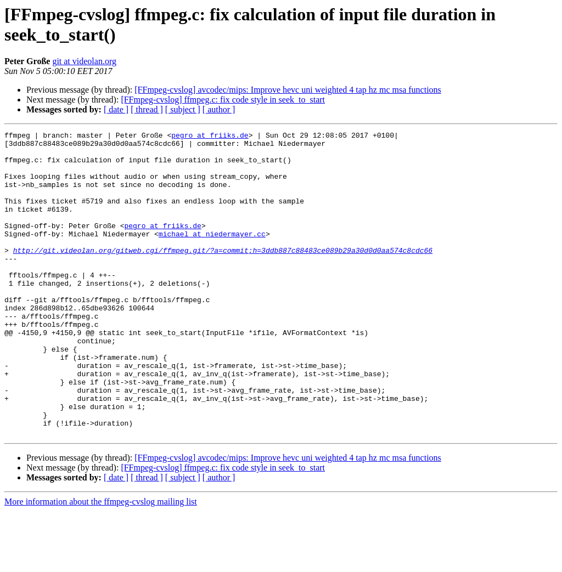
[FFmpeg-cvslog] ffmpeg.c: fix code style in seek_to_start (223, 99)
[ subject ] (182, 109)
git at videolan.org (84, 61)
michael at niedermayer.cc (212, 255)
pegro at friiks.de (209, 136)
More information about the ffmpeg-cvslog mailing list (100, 562)
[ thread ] (147, 109)
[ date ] (116, 109)
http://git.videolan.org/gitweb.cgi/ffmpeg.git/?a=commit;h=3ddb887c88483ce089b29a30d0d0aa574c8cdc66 (222, 275)
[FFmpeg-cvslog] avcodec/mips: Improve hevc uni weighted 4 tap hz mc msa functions (287, 89)
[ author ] (219, 109)
